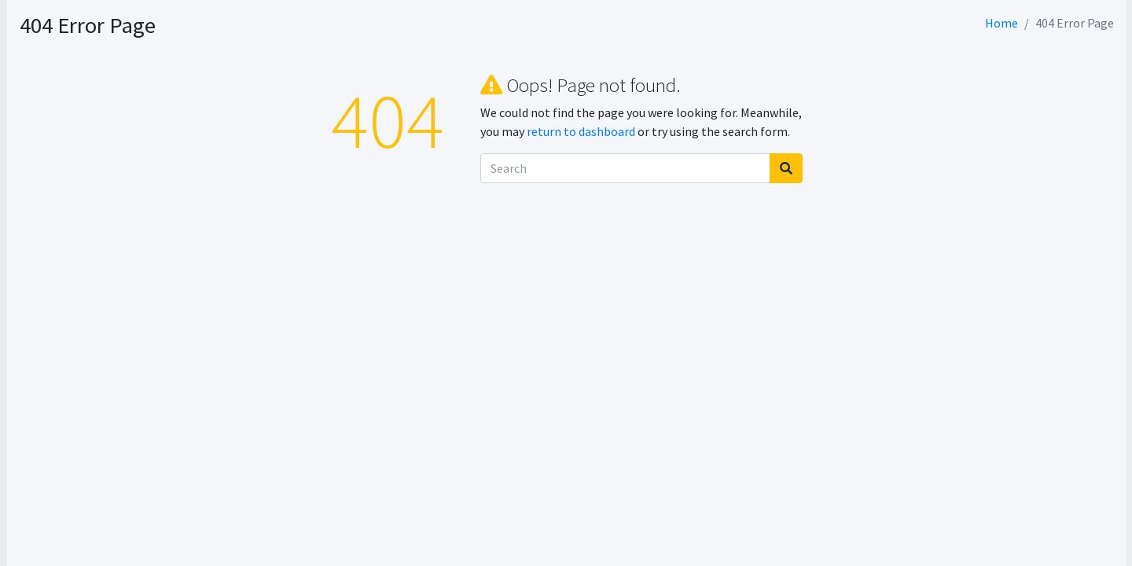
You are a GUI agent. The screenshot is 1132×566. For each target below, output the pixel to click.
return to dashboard (678, 131)
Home (1001, 23)
